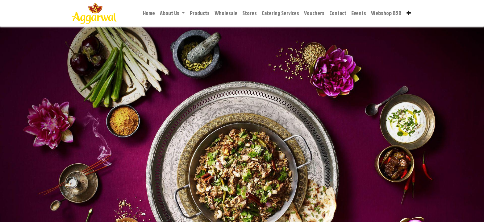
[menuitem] (148, 13)
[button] (408, 13)
